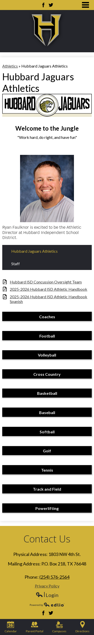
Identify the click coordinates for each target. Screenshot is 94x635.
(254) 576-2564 (54, 577)
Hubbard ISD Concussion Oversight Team (46, 281)
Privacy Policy (47, 585)
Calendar (11, 627)
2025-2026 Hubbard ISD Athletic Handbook (48, 289)
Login (47, 595)
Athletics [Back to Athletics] (10, 66)
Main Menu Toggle (85, 5)
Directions (82, 627)
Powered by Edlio (47, 604)
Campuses (59, 627)
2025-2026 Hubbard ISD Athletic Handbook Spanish (48, 299)
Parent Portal (34, 627)
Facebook (43, 5)
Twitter (51, 5)
